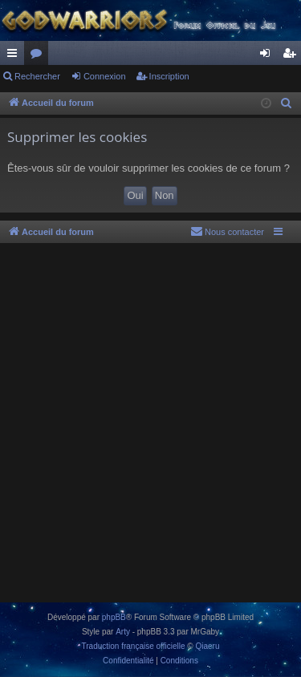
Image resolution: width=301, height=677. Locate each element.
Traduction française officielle (133, 646)
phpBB (114, 617)
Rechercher (37, 76)
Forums (39, 56)
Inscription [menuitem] (292, 56)
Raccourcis (15, 56)
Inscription (169, 76)
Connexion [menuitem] (268, 56)
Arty (123, 631)
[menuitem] (286, 103)
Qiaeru (207, 646)
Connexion (104, 76)
